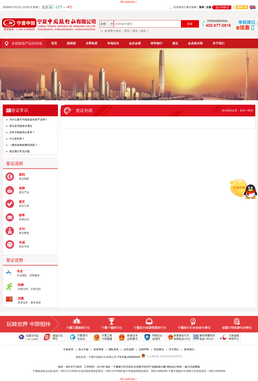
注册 (219, 7)
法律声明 (144, 349)
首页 (54, 43)
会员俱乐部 (195, 43)
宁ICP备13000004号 (128, 357)
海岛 (143, 30)
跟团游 (71, 43)
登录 (201, 7)
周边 (135, 30)
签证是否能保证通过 (20, 125)
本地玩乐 (113, 43)
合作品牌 (129, 349)
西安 (127, 30)
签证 (175, 43)
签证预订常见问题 (19, 151)
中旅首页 (68, 349)
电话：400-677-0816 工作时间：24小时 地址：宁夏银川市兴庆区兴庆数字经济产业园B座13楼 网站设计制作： (121, 366)
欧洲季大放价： (111, 30)
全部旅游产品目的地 (22, 43)
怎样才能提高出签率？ (22, 132)
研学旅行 (156, 43)
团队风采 (114, 349)
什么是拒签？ (17, 138)
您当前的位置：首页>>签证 (237, 110)
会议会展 (135, 43)
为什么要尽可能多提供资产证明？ (28, 119)
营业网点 (159, 349)
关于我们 (218, 43)
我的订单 (242, 7)
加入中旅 (83, 349)
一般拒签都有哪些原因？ (23, 145)
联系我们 (189, 349)
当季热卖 (91, 43)
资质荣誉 (98, 349)
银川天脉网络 (192, 366)
